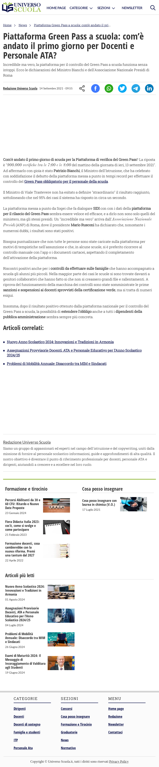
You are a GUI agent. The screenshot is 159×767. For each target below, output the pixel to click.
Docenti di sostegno (27, 724)
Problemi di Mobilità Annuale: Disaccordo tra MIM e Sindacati (56, 363)
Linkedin (149, 88)
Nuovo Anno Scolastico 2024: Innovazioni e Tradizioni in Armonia (60, 342)
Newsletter (132, 8)
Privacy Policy (119, 761)
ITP (16, 740)
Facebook (95, 88)
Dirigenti (20, 708)
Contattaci (115, 732)
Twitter (122, 88)
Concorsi (66, 708)
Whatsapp (109, 88)
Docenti (19, 716)
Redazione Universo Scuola (20, 88)
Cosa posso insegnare (75, 716)
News (65, 740)
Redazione (115, 716)
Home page (116, 708)
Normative (68, 747)
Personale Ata (23, 747)
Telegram (135, 88)
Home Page (56, 8)
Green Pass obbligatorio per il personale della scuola (66, 181)
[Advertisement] (79, 127)
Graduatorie (69, 732)
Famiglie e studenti (27, 732)
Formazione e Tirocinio (76, 724)
